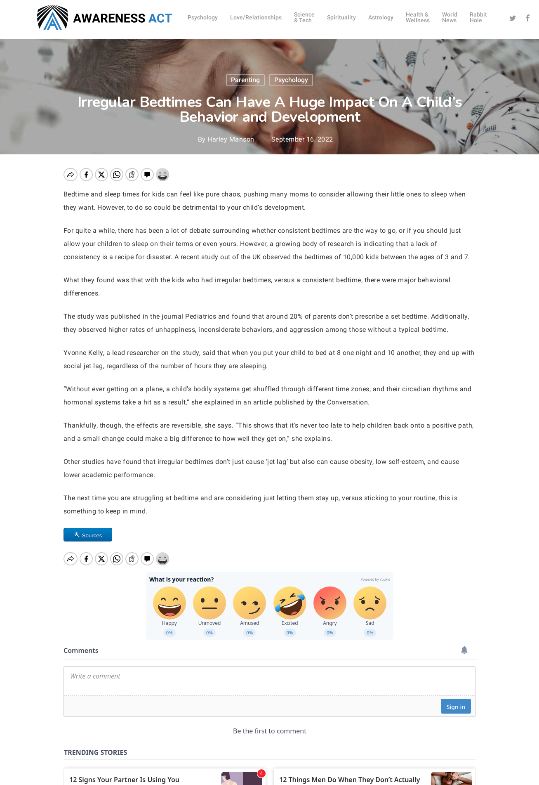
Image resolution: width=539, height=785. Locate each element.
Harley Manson (230, 139)
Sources (92, 535)
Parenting (245, 80)
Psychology (291, 80)
